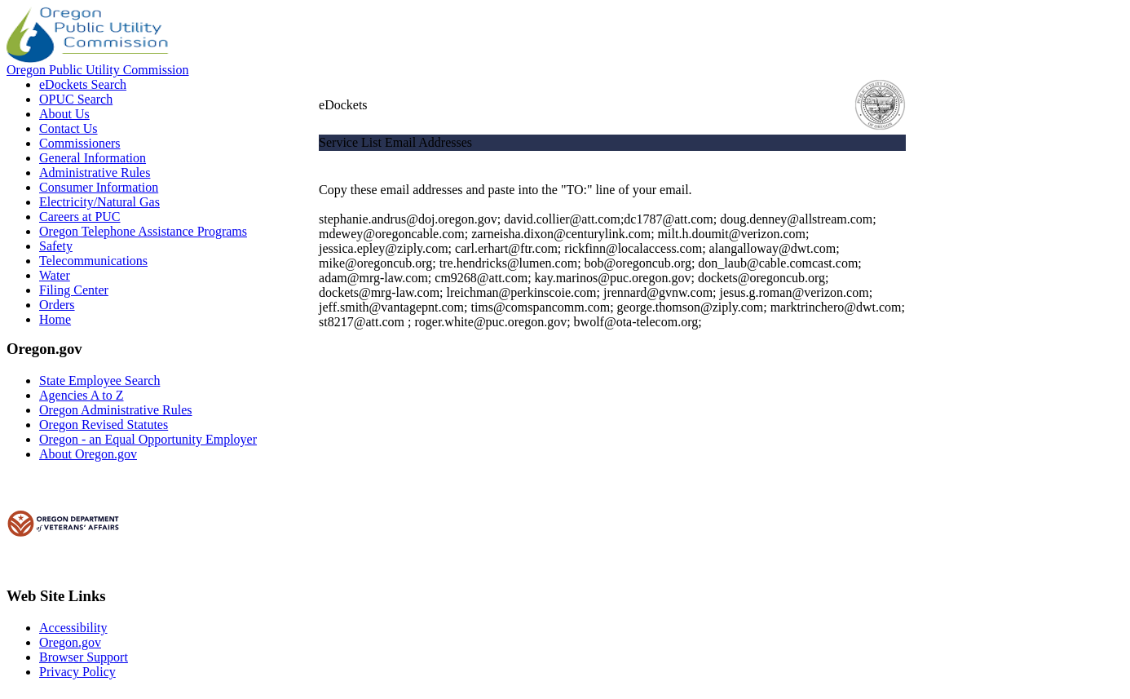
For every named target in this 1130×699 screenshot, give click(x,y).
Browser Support (83, 657)
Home (55, 319)
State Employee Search (99, 380)
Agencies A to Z (81, 395)
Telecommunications (93, 261)
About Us (64, 114)
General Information (92, 158)
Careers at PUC (80, 216)
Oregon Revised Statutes (103, 424)
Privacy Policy (77, 672)
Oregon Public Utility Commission (98, 70)
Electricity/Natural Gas (99, 202)
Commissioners (80, 143)
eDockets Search (82, 84)
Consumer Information (98, 187)
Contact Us (68, 128)
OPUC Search (76, 99)
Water (54, 275)
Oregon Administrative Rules (115, 410)
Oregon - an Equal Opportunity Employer (148, 439)
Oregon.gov (70, 642)
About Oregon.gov (88, 454)
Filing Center (73, 290)
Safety (56, 246)
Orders (57, 305)
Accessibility (73, 628)
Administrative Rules (94, 172)
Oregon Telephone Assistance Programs (143, 231)
